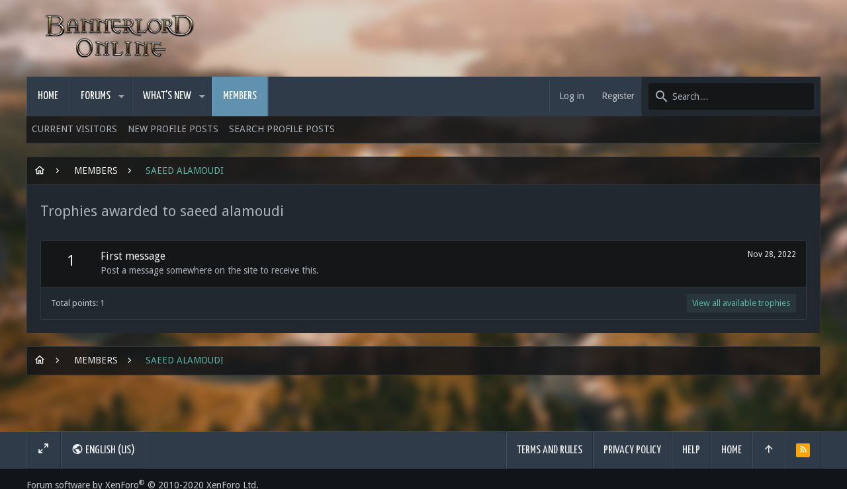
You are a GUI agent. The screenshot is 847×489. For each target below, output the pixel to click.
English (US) (103, 449)
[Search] (731, 96)
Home (731, 450)
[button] (121, 96)
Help (691, 450)
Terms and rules (549, 450)
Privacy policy (632, 450)
